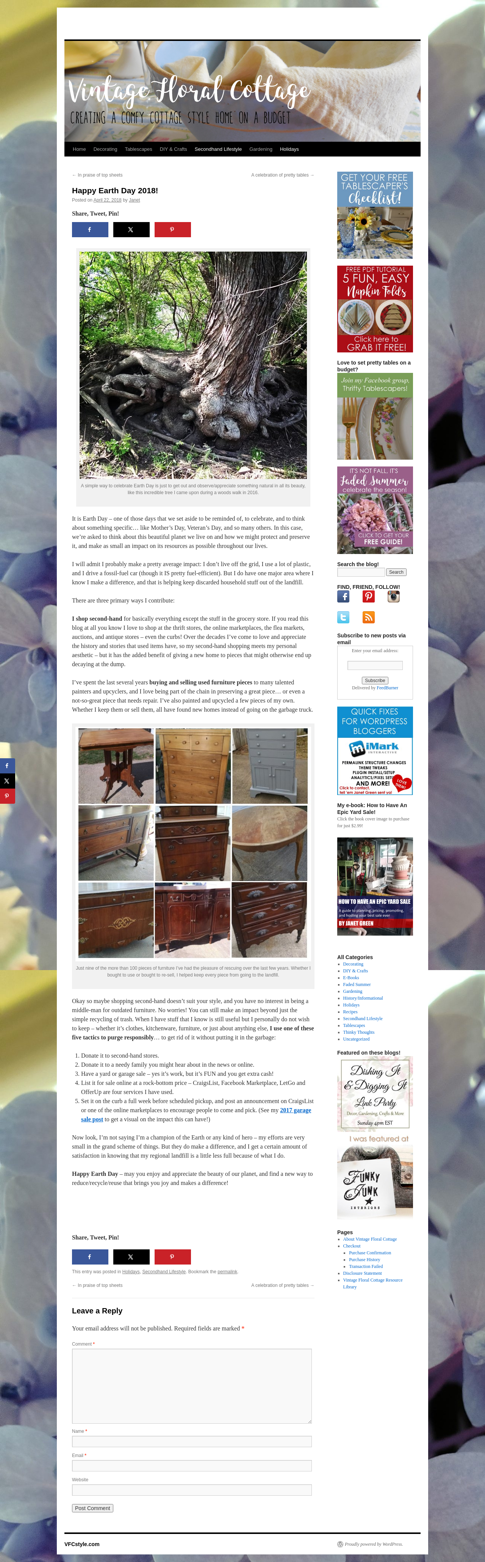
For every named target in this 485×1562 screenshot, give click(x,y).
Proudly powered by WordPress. (374, 1544)
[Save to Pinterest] (173, 229)
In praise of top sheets (97, 175)
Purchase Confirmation (370, 1252)
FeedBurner (387, 687)
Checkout (352, 1246)
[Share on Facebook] (90, 229)
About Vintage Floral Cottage (370, 1239)
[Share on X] (131, 229)
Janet (134, 200)
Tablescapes (138, 149)
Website (80, 1479)
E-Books (351, 977)
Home (79, 149)
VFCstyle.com (101, 25)
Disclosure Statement (362, 1273)
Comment (83, 1344)
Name (79, 1431)
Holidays (289, 149)
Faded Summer (357, 984)
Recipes (350, 1011)
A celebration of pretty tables (282, 175)
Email (79, 1455)
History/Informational (363, 998)
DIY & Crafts (173, 149)
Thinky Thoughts (359, 1032)
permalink (227, 1271)
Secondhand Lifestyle (218, 149)
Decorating (105, 149)
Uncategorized (356, 1039)
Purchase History (364, 1259)
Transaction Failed (366, 1266)
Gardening (260, 149)
